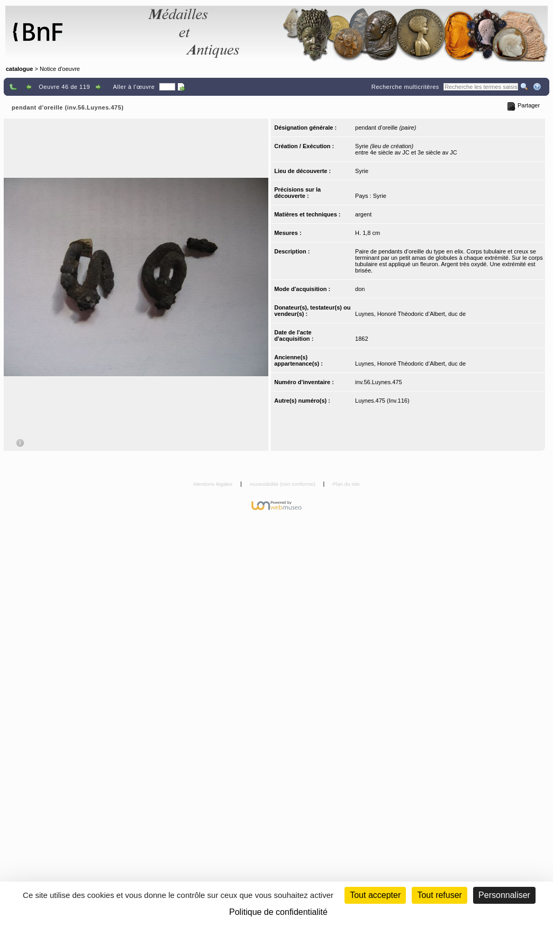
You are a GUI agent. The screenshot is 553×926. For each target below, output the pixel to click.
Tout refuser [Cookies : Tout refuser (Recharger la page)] (439, 895)
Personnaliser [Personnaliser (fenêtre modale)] (504, 895)
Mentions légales (213, 484)
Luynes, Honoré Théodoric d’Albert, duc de (410, 314)
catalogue (19, 69)
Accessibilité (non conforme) (283, 484)
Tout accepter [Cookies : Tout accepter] (375, 895)
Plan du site (346, 484)
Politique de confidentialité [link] (278, 911)
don (360, 289)
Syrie (361, 171)
